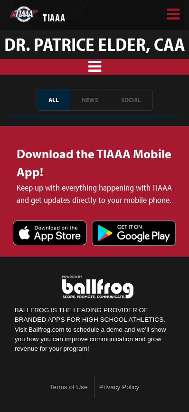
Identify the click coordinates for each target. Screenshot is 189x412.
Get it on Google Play (134, 233)
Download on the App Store (50, 233)
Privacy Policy (119, 387)
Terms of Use (69, 387)
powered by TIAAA (97, 287)
